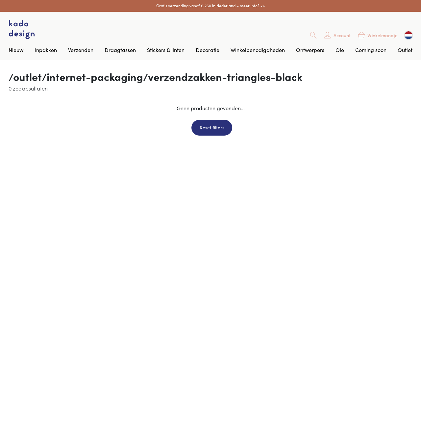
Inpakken (46, 49)
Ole (339, 49)
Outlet (405, 49)
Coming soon (370, 49)
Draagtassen (120, 49)
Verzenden (80, 49)
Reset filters (212, 127)
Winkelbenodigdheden (258, 49)
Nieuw (16, 49)
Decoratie (207, 49)
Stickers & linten (166, 49)
